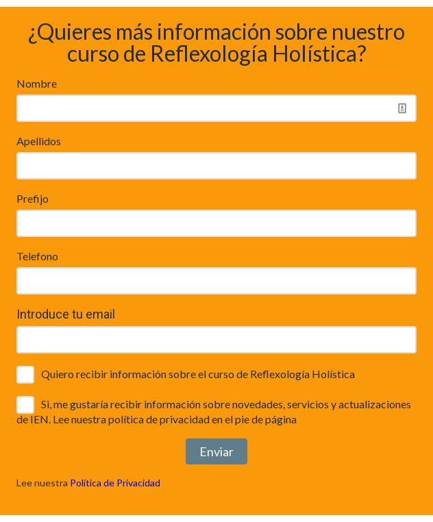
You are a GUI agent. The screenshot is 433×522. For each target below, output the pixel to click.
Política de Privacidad (115, 482)
